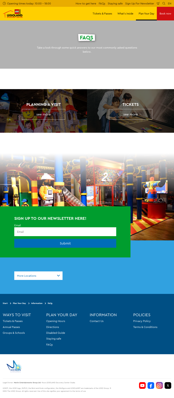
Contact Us (96, 321)
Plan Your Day (19, 303)
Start (5, 303)
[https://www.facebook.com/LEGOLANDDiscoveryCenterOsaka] (150, 385)
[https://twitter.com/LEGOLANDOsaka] (167, 385)
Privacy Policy (142, 321)
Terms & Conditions (145, 327)
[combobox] (38, 275)
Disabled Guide (55, 332)
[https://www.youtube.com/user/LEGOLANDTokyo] (142, 385)
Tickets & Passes (13, 321)
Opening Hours (55, 321)
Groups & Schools (14, 332)
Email (17, 225)
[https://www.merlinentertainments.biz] (15, 366)
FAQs (102, 3)
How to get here (86, 3)
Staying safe (115, 3)
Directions (52, 327)
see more (43, 114)
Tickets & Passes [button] (102, 13)
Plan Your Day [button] (146, 13)
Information (36, 303)
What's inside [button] (125, 13)
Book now (165, 13)
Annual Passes (11, 327)
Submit (65, 243)
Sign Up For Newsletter (139, 3)
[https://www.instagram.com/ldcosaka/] (159, 385)
